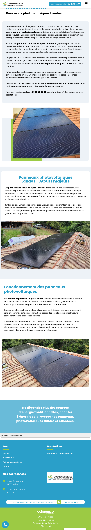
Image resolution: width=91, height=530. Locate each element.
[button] (58, 4)
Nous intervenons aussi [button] (11, 435)
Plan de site (46, 526)
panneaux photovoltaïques (20, 32)
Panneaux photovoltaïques (60, 453)
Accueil (6, 453)
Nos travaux (8, 458)
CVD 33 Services (45, 517)
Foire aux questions (12, 462)
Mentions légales (45, 520)
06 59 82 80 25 (71, 502)
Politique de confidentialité (45, 523)
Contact (7, 466)
